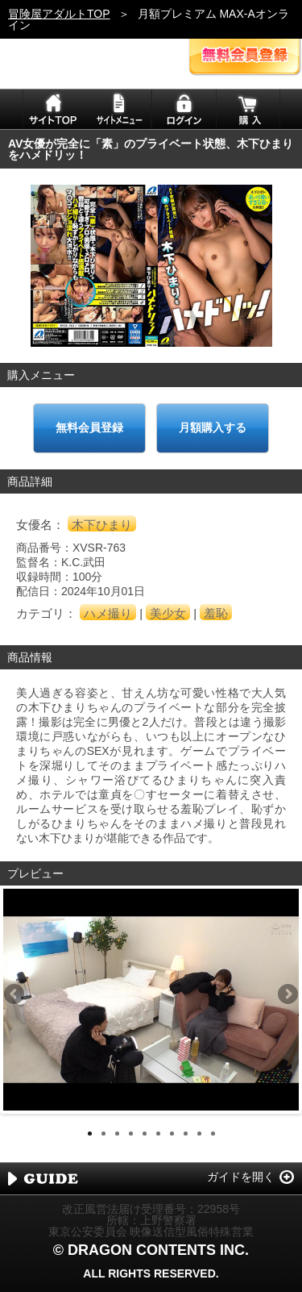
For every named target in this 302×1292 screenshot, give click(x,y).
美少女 (168, 613)
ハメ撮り (108, 613)
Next (287, 995)
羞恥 (216, 613)
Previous (15, 995)
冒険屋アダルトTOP (59, 13)
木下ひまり (102, 524)
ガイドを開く (241, 1176)
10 (213, 1134)
